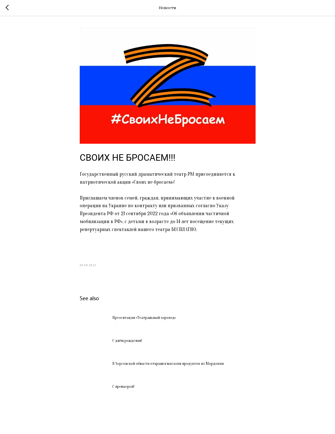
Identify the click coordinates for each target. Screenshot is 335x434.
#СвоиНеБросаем (98, 245)
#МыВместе (131, 245)
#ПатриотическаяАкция (171, 245)
